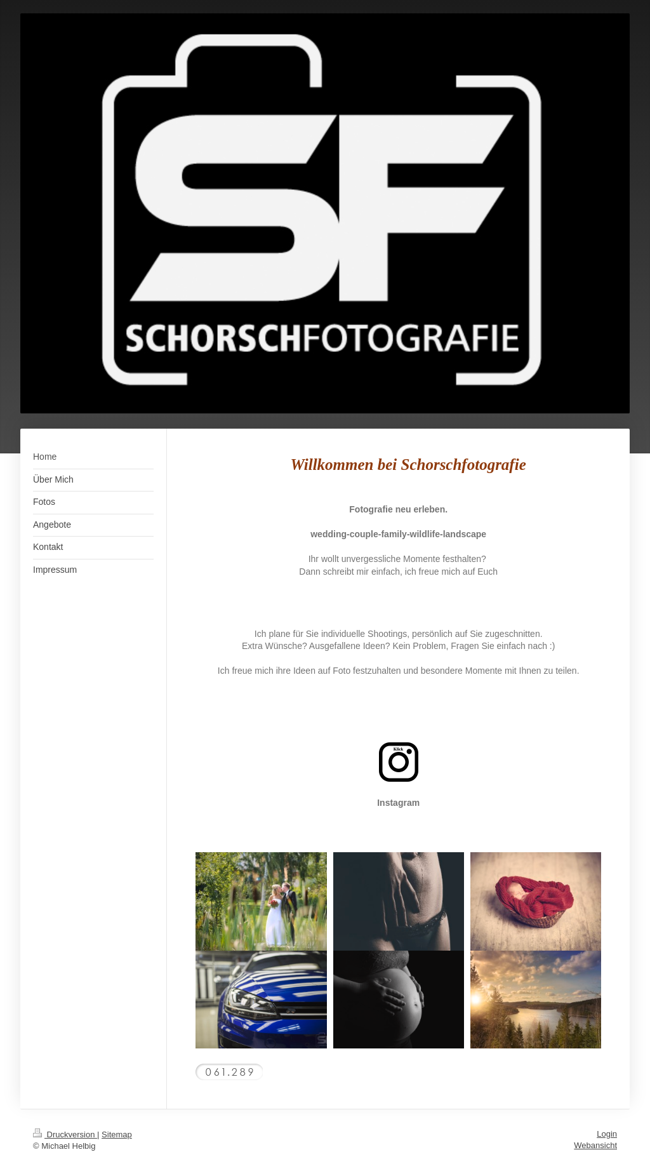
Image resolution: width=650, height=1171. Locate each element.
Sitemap (117, 1134)
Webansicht (595, 1145)
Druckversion (65, 1134)
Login (607, 1134)
